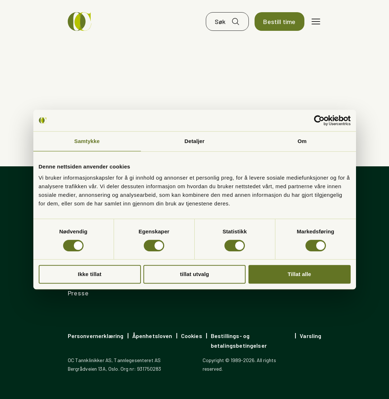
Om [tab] (302, 141)
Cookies (191, 335)
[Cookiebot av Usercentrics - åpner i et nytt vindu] (319, 120)
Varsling (310, 335)
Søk (220, 21)
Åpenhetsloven (152, 335)
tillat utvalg (194, 274)
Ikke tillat (89, 274)
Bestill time (279, 21)
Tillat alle (299, 274)
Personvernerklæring (96, 335)
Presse (78, 293)
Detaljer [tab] (195, 141)
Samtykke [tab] (87, 141)
